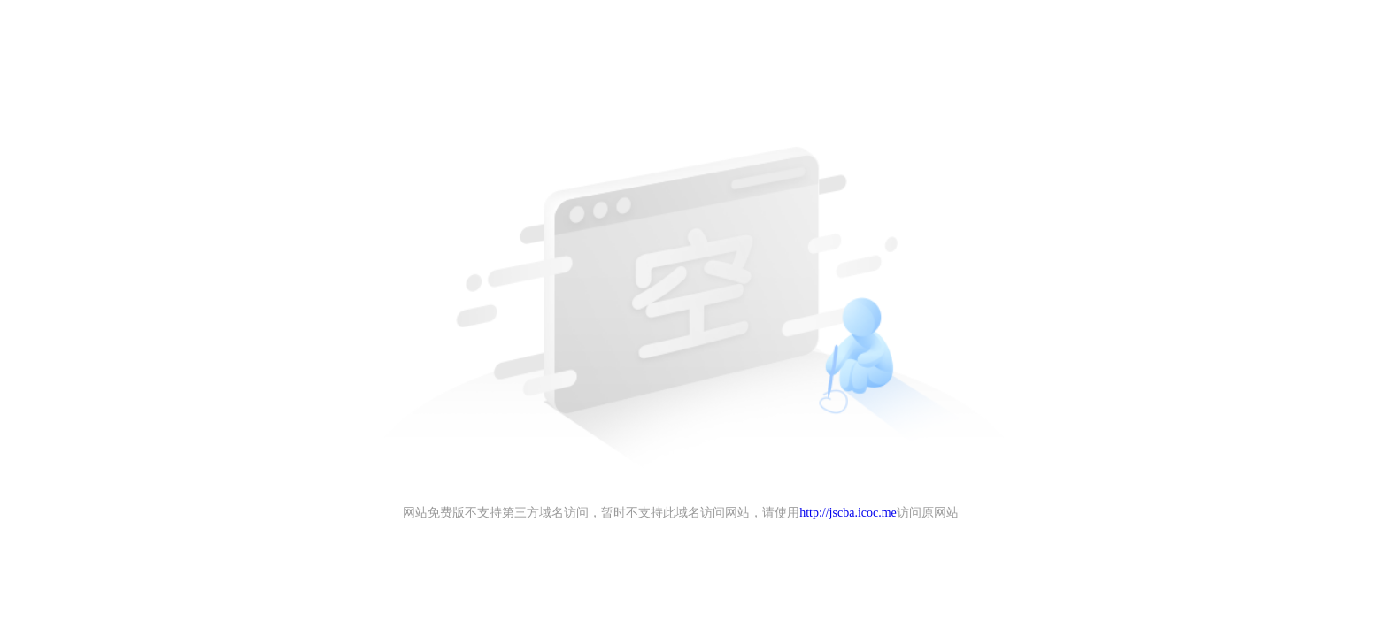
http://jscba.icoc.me (848, 512)
